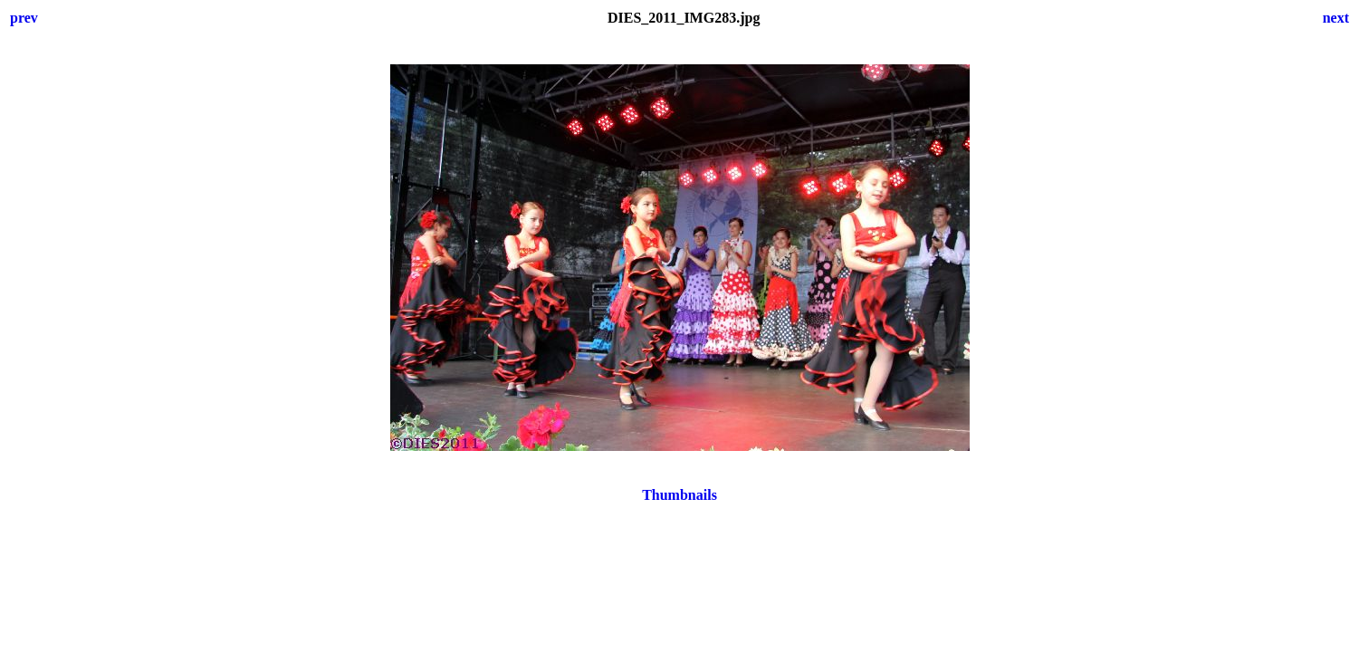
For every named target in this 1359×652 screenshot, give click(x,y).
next (1336, 17)
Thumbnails (679, 495)
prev (24, 17)
